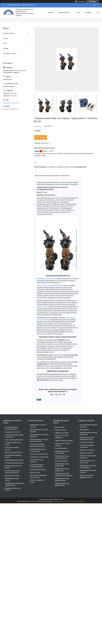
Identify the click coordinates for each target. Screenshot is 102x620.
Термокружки (84, 429)
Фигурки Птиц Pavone (12, 475)
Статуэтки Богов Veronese (39, 454)
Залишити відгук (95, 5)
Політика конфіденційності (77, 501)
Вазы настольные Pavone (13, 452)
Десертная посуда (61, 461)
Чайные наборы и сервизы (64, 440)
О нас (78, 12)
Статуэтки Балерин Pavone (14, 440)
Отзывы (5, 48)
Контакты (88, 12)
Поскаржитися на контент (60, 501)
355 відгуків (81, 1)
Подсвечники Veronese (38, 469)
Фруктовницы (59, 427)
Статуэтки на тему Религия (39, 457)
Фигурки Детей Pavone (13, 432)
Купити (42, 137)
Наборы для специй (61, 433)
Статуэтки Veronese (86, 442)
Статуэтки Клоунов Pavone (14, 463)
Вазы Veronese (35, 472)
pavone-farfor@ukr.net (10, 109)
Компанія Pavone (42, 306)
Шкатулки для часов (87, 450)
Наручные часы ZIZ (86, 453)
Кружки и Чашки (60, 430)
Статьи (5, 38)
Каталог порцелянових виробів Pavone (50, 285)
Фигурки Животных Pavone (14, 460)
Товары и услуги (63, 12)
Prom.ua (60, 499)
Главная (50, 12)
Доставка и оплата (9, 53)
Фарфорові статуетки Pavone (47, 278)
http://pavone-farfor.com (11, 103)
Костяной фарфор (61, 448)
